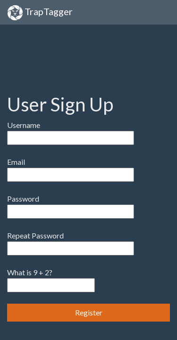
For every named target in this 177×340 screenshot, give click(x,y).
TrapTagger (40, 12)
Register (88, 312)
